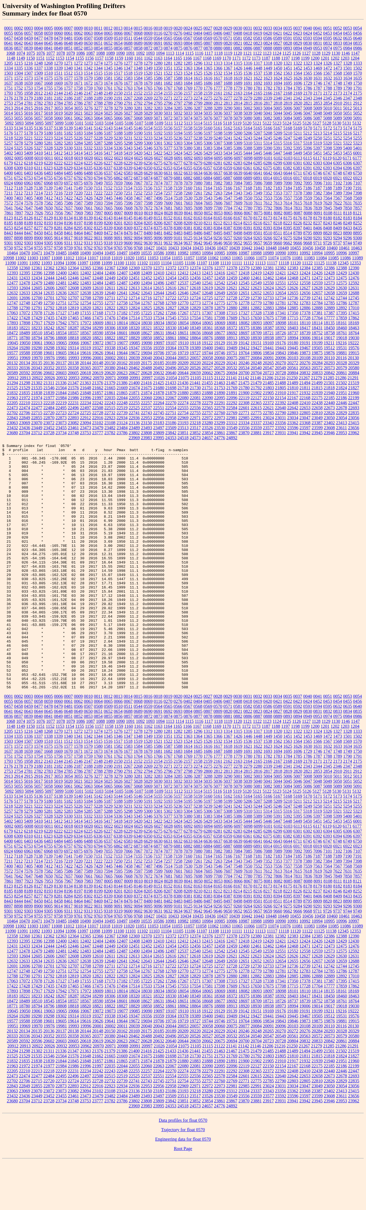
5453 (337, 153)
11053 (153, 258)
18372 (231, 327)
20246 (244, 362)
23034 (292, 417)
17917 (36, 322)
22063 (158, 397)
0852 (78, 48)
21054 (171, 377)
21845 (73, 392)
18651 (183, 332)
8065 (228, 213)
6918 (307, 178)
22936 (134, 417)
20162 (122, 362)
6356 (197, 168)
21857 (97, 392)
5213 (317, 133)
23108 (110, 422)
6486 (78, 173)
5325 (18, 148)
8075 (258, 213)
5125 (297, 123)
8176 (297, 218)
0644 (38, 43)
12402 (85, 273)
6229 (128, 163)
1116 (199, 53)
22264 (158, 402)
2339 (267, 98)
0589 (277, 38)
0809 (218, 43)
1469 (317, 68)
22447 (353, 402)
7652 (58, 208)
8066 (238, 213)
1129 (326, 53)
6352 (157, 168)
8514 (287, 233)
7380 (307, 193)
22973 (219, 417)
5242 (238, 138)
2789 (108, 103)
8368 (118, 228)
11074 (273, 258)
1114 (179, 53)
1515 (98, 73)
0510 (118, 38)
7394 (347, 193)
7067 (138, 183)
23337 (256, 422)
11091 (22, 263)
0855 (108, 48)
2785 (68, 103)
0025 (197, 28)
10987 (244, 253)
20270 (280, 362)
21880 (183, 392)
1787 (317, 88)
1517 (118, 73)
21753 (219, 387)
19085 (134, 342)
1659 (28, 83)
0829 (297, 43)
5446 (267, 153)
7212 (18, 193)
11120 (295, 263)
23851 (183, 432)
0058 (38, 33)
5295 (118, 143)
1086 (80, 53)
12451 (134, 278)
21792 (256, 387)
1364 (198, 68)
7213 (28, 193)
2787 (88, 103)
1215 (18, 63)
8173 (267, 218)
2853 (317, 103)
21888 (207, 392)
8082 (277, 213)
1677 (128, 83)
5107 (138, 123)
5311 (258, 143)
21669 (122, 387)
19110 (183, 342)
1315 (238, 63)
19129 (219, 342)
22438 (317, 402)
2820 (297, 103)
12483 (85, 283)
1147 (355, 53)
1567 (327, 73)
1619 (238, 78)
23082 (73, 422)
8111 (337, 213)
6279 (198, 163)
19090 (146, 342)
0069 (148, 33)
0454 (337, 33)
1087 (90, 53)
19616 (85, 352)
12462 (268, 278)
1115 (189, 53)
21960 (353, 392)
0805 (198, 43)
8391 (248, 228)
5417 (108, 153)
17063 (12, 312)
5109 (158, 123)
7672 (148, 208)
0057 (28, 33)
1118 (218, 53)
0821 (238, 43)
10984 (207, 253)
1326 (327, 63)
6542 (118, 173)
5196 (198, 133)
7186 (307, 188)
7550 (248, 198)
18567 (85, 332)
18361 (207, 327)
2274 (198, 98)
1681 (158, 83)
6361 (247, 168)
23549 (231, 427)
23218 (195, 422)
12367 (110, 268)
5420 (138, 153)
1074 (20, 53)
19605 (61, 352)
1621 (248, 78)
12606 (49, 288)
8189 (28, 223)
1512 (68, 73)
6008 (28, 158)
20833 (317, 372)
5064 (98, 118)
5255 (357, 138)
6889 (248, 178)
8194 (58, 223)
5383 (208, 148)
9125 (188, 238)
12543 (231, 283)
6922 (347, 178)
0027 (207, 28)
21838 (36, 392)
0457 (8, 38)
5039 (248, 113)
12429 (341, 273)
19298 (49, 347)
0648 (68, 43)
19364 (170, 347)
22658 (317, 407)
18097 (268, 322)
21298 (24, 382)
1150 (30, 58)
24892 (231, 437)
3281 (138, 108)
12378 (231, 268)
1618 (228, 78)
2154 (158, 93)
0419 (257, 33)
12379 (244, 268)
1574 (38, 78)
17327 (244, 312)
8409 (337, 228)
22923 (110, 417)
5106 (128, 123)
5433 (217, 153)
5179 (38, 133)
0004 (38, 28)
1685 (198, 83)
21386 (121, 382)
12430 (353, 273)
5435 (237, 153)
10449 (283, 248)
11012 (68, 258)
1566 (317, 73)
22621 (268, 407)
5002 (248, 108)
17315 (231, 312)
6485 (68, 173)
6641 (258, 173)
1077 (50, 53)
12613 (134, 288)
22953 (146, 417)
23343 (268, 422)
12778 (244, 302)
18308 (122, 327)
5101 (79, 123)
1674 (108, 83)
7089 (277, 183)
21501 (329, 382)
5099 (59, 123)
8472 (108, 233)
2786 (78, 103)
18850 (146, 337)
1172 (246, 58)
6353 (167, 168)
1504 (18, 73)
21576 (73, 387)
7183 (277, 188)
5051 (347, 113)
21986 (73, 397)
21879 (170, 392)
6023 (118, 158)
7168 (247, 188)
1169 (217, 58)
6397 (357, 168)
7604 (198, 203)
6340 (138, 168)
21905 (268, 392)
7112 (8, 188)
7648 (38, 208)
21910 (280, 392)
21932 (305, 392)
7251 (128, 193)
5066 (118, 118)
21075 (183, 377)
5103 (98, 123)
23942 (305, 432)
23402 (329, 422)
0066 (118, 33)
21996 (85, 397)
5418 (118, 153)
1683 (178, 83)
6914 (267, 178)
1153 (60, 58)
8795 (307, 233)
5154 (148, 128)
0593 (307, 38)
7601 (178, 203)
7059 (118, 183)
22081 (195, 397)
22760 (219, 412)
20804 (292, 372)
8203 (128, 223)
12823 (122, 307)
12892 (341, 307)
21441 (195, 382)
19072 (97, 342)
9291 (317, 238)
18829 (134, 337)
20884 (353, 372)
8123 (8, 218)
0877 (198, 48)
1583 (128, 78)
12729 (243, 297)
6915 (277, 178)
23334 (244, 422)
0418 (247, 33)
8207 (168, 223)
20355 (61, 367)
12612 (121, 288)
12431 (12, 278)
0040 (307, 28)
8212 (217, 223)
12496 (158, 283)
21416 (146, 382)
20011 (122, 357)
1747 (327, 83)
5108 (148, 123)
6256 (148, 163)
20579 (341, 367)
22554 (170, 407)
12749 (36, 302)
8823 (337, 233)
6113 (297, 158)
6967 (38, 183)
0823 (258, 43)
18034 (158, 322)
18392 (280, 327)
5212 (307, 133)
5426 (197, 153)
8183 (347, 218)
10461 (344, 248)
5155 (158, 128)
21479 (256, 382)
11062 (213, 258)
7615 (297, 203)
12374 (195, 268)
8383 (208, 228)
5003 (258, 108)
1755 (48, 88)
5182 (68, 133)
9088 (108, 238)
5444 (247, 153)
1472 (327, 68)
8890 (347, 233)
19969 (24, 357)
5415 (88, 153)
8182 (337, 218)
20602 (49, 372)
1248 (38, 63)
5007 (297, 108)
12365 (85, 268)
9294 (337, 238)
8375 (158, 228)
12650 (231, 292)
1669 (58, 83)
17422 (12, 317)
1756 (58, 88)
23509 (170, 427)
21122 (219, 377)
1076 (40, 53)
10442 (246, 248)
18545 (49, 332)
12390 (353, 268)
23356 (280, 422)
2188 (88, 98)
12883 (268, 307)
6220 (48, 163)
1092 (140, 53)
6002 (8, 158)
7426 (88, 198)
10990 (280, 253)
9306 (58, 243)
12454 (170, 278)
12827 (170, 307)
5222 (38, 138)
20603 (61, 372)
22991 (256, 417)
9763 (98, 248)
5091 (357, 118)
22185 (329, 397)
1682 (168, 83)
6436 (38, 173)
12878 (207, 307)
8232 (307, 223)
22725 (85, 412)
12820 (85, 307)
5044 (277, 113)
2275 (208, 98)
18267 (61, 327)
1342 (88, 68)
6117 (317, 158)
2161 (218, 93)
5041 (267, 113)
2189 (98, 98)
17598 (219, 317)
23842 (170, 432)
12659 (341, 292)
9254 (208, 238)
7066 (128, 183)
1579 (88, 78)
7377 (287, 193)
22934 (122, 417)
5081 (258, 118)
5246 (277, 138)
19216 (341, 342)
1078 (60, 53)
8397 (297, 228)
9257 (228, 238)
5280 (38, 143)
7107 (357, 183)
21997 (97, 397)
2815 (248, 103)
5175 (357, 128)
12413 (195, 273)
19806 (256, 352)
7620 (327, 203)
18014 (122, 322)
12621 (231, 288)
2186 (68, 98)
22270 (170, 402)
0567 (187, 38)
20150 (110, 362)
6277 (178, 163)
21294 (12, 382)
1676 (118, 83)
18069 (219, 322)
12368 (122, 268)
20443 (122, 367)
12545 (244, 283)
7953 (48, 213)
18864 (195, 337)
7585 (58, 203)
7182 (267, 188)
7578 (38, 203)
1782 (267, 88)
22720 (49, 412)
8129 (48, 218)
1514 (88, 73)
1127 (306, 53)
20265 (268, 362)
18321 (146, 327)
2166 (267, 93)
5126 (307, 123)
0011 (98, 28)
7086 (258, 183)
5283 (68, 143)
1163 (158, 58)
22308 (244, 402)
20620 (110, 372)
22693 (353, 407)
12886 (305, 307)
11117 (272, 263)
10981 (170, 253)
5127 (317, 123)
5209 (277, 133)
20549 (280, 367)
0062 (78, 33)
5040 (258, 113)
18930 (256, 337)
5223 (48, 138)
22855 (36, 417)
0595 (327, 38)
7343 (237, 193)
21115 (207, 377)
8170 (248, 218)
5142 (98, 128)
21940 (329, 392)
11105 (178, 263)
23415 (353, 422)
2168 (287, 93)
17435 (49, 317)
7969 (78, 213)
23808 (146, 432)
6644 (287, 173)
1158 (109, 58)
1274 (98, 63)
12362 (49, 268)
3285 (178, 108)
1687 (218, 83)
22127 (256, 397)
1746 (317, 83)
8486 (198, 233)
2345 (327, 98)
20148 (97, 362)
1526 (207, 73)
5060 (58, 118)
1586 (158, 78)
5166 (267, 128)
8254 (18, 228)
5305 (198, 143)
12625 (280, 288)
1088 (100, 53)
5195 (188, 133)
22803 (292, 412)
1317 (258, 63)
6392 (317, 168)
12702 (61, 297)
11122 (307, 263)
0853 (88, 48)
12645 (170, 292)
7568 (347, 198)
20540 (256, 367)
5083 (277, 118)
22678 (341, 407)
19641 (110, 352)
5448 (287, 153)
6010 (38, 158)
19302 (61, 347)
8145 (128, 218)
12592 (353, 283)
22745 (158, 412)
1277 (128, 63)
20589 (12, 372)
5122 (267, 123)
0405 (207, 33)
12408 (134, 273)
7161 (197, 188)
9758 (58, 248)
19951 (12, 357)
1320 (277, 63)
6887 (228, 178)
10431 (161, 248)
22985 (244, 417)
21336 (60, 382)
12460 (244, 278)
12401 (73, 273)
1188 (276, 58)
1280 (158, 63)
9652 (238, 243)
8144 (118, 218)
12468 (292, 278)
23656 (353, 427)
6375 (267, 168)
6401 (18, 173)
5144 (118, 128)
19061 (36, 342)
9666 (297, 243)
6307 (357, 163)
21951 (341, 392)
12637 (73, 292)
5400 (347, 148)
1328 (347, 63)
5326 (28, 148)
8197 (78, 223)
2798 (188, 103)
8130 (58, 218)
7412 (48, 198)
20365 (85, 367)
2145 (68, 93)
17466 (85, 317)
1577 (68, 78)
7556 (277, 198)
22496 (73, 407)
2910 (337, 103)
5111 (168, 123)
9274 (277, 238)
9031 (98, 238)
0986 (357, 48)
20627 (134, 372)
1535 (237, 73)
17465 (73, 317)
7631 (347, 203)
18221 (24, 327)
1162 (148, 58)
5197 (208, 133)
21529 (24, 387)
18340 (183, 327)
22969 (183, 417)
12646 (183, 292)
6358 (217, 168)
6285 (258, 163)
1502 (357, 68)
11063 (225, 258)
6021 (98, 158)
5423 (167, 153)
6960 (18, 183)
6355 (187, 168)
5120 (247, 123)
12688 (353, 292)
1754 (38, 88)
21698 (170, 387)
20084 (256, 357)
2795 (158, 103)
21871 (134, 392)
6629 (148, 173)
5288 (108, 143)
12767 (146, 302)
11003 (32, 258)
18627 (146, 332)
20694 (231, 372)
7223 (108, 193)
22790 (280, 412)
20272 (292, 362)
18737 (292, 332)
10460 (332, 248)
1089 (110, 53)
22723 (61, 412)
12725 (207, 297)
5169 (297, 128)
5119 (237, 123)
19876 (329, 352)
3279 (118, 108)
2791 (128, 103)
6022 (108, 158)
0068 (138, 33)
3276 (88, 108)
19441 (268, 347)
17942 (61, 322)
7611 (258, 203)
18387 (268, 327)
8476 (128, 233)
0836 (8, 48)
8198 (88, 223)
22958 (170, 417)
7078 (178, 183)
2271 (168, 98)
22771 (244, 412)
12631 (353, 288)
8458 (58, 233)
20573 (329, 367)
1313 (218, 63)
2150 (118, 93)
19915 (353, 352)
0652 (108, 43)
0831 (317, 43)
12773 (195, 302)
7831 (297, 208)
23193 (183, 422)
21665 (110, 387)
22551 (158, 407)
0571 (227, 38)
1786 (307, 88)
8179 (317, 218)
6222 (58, 163)
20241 (231, 362)
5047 (307, 113)
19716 (170, 352)
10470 (24, 253)
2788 (98, 103)
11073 (261, 258)
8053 (218, 213)
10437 (222, 248)
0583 (257, 38)
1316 (248, 63)
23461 (73, 427)
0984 (347, 48)
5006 (287, 108)
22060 (146, 397)
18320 (134, 327)
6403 (28, 173)
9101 (178, 238)
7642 (18, 208)
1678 (138, 83)
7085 (248, 183)
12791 (36, 307)
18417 (305, 327)
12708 (85, 297)
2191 (118, 98)
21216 (279, 377)
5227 (88, 138)
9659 (267, 243)
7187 (317, 188)
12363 (61, 268)
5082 (267, 118)
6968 (48, 183)
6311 (38, 168)
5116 (217, 123)
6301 (297, 163)
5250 (317, 138)
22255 (134, 402)
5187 (108, 133)
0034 (277, 28)
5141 (88, 128)
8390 (238, 228)
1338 (48, 68)
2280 (258, 98)
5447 (277, 153)
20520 (183, 367)
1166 (187, 58)
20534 (244, 367)
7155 (138, 188)
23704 (24, 432)
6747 (327, 173)
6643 (277, 173)
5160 (208, 128)
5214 (327, 133)
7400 (8, 198)
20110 (329, 357)
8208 (178, 223)
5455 (347, 153)
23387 (317, 422)
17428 (24, 317)
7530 (188, 198)
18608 (134, 332)
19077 (122, 342)
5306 (208, 143)
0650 (88, 43)
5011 (337, 108)
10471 (36, 253)
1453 (307, 68)
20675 (219, 372)
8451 (48, 233)
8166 (228, 218)
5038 (238, 113)
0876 (188, 48)
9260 (238, 238)
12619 (207, 288)
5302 (168, 143)
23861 (219, 432)
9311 (68, 243)
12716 (146, 297)
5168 (287, 128)
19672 (134, 352)
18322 (158, 327)
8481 (158, 233)
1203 (345, 58)
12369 (134, 268)
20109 (317, 357)
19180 (292, 342)
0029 (227, 28)
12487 (122, 283)
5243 (248, 138)
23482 (110, 427)
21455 (207, 382)
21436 (182, 382)
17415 (353, 312)
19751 (231, 352)
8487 (208, 233)
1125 (286, 53)
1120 (237, 53)
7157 (157, 188)
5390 (267, 148)
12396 (36, 273)
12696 (24, 297)
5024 (98, 113)
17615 (244, 317)
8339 (108, 228)
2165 (258, 93)
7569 (357, 198)
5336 (118, 148)
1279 (148, 63)
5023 (88, 113)
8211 (208, 223)
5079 (238, 118)
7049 (98, 183)
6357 (207, 168)
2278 (238, 98)
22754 (183, 412)
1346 (118, 68)
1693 (267, 83)
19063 (49, 342)
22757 (207, 412)
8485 (188, 233)
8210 (198, 223)
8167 (238, 218)
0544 (138, 38)
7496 (158, 198)
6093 (198, 158)
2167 (277, 93)
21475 (243, 382)
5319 (317, 143)
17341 (280, 312)
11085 (333, 258)
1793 (8, 93)
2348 (357, 98)
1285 (188, 63)
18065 (207, 322)
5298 (128, 143)
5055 (18, 118)
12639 (97, 292)
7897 (18, 213)
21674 (134, 387)
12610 (97, 288)
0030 (237, 28)
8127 (38, 218)
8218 (277, 223)
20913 (25, 377)
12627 (304, 288)
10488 (73, 253)
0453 (327, 33)
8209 (188, 223)
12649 (219, 292)
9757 (48, 248)
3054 (68, 108)
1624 (277, 78)
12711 (109, 297)
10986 (231, 253)
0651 (98, 43)
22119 (244, 397)
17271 (195, 312)
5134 (18, 128)
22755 (195, 412)
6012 (58, 158)
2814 (238, 103)
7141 (68, 188)
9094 (138, 238)
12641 (122, 292)
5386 (238, 148)
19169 (268, 342)
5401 (357, 148)
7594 (108, 203)
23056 (353, 417)
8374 (148, 228)
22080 (183, 397)
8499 (248, 233)
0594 (317, 38)
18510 (36, 332)
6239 (138, 163)
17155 (85, 312)
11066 (249, 258)
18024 (134, 322)
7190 (347, 188)
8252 (357, 223)
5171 (317, 128)
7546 (218, 198)
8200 (108, 223)
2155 (168, 93)
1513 (78, 73)
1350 (158, 68)
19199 (317, 342)
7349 (257, 193)
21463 (219, 382)
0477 (38, 38)
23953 (341, 432)
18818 (73, 337)
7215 (48, 193)
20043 (158, 357)
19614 (73, 352)
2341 (287, 98)
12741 (317, 297)
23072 (49, 422)
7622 (337, 203)
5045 (287, 113)
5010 (327, 108)
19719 (183, 352)
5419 (128, 153)
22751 (170, 412)
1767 (168, 88)
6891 (258, 178)
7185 (297, 188)
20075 (231, 357)
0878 (208, 48)
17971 (73, 322)
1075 (30, 53)
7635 (357, 203)
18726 (280, 332)
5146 (138, 128)
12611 (109, 288)
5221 (28, 138)
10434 (185, 248)
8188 (18, 223)
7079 (188, 183)
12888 (317, 307)
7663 (98, 208)
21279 (316, 377)
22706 (24, 412)
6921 (337, 178)
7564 (327, 198)
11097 (82, 263)
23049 (317, 417)
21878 (158, 392)
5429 (207, 153)
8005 (108, 213)
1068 (10, 53)
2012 (38, 93)
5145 (128, 128)
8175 (287, 218)
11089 (357, 258)
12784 (317, 302)
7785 (258, 208)
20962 (86, 377)
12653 (268, 292)
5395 (297, 148)
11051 (140, 258)
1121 (247, 53)
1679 (148, 83)
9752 (18, 248)
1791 (357, 88)
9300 (357, 238)
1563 (287, 73)
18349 (195, 327)
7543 (208, 198)
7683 (178, 208)
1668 (48, 83)
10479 (49, 253)
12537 (183, 283)
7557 (287, 198)
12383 (292, 268)
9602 (138, 243)
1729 (307, 83)
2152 (138, 93)
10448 (271, 248)
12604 (24, 288)
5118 (227, 123)
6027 (158, 158)
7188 (327, 188)
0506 (78, 38)
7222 (98, 193)
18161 (341, 322)
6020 (88, 158)
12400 (61, 273)
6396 (347, 168)
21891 (231, 392)
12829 (195, 307)
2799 (198, 103)
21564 (61, 387)
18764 (353, 332)
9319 (118, 243)
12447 (85, 278)
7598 (148, 203)
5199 (228, 133)
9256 (218, 238)
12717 (158, 297)
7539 (198, 198)
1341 (78, 68)
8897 (8, 238)
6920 (327, 178)
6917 (297, 178)
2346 (337, 98)
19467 (305, 347)
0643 (28, 43)
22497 (85, 407)
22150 (268, 397)
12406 (110, 273)
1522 (167, 73)
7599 (158, 203)
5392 (287, 148)
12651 (244, 292)
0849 (58, 48)
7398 (357, 193)
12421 (280, 273)
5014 (8, 113)
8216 (257, 223)
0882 (238, 48)
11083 (309, 258)
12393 (12, 273)
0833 (337, 43)
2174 (347, 93)
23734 (61, 432)
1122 (257, 53)
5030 (158, 113)
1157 (99, 58)
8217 (267, 223)
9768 (138, 248)
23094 (85, 422)
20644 (183, 372)
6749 (347, 173)
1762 (118, 88)
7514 (168, 198)
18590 (97, 332)
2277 (228, 98)
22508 (97, 407)
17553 (183, 317)
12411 (170, 273)
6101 (267, 158)
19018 (341, 337)
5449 (297, 153)
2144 (58, 93)
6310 (28, 168)
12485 (110, 283)
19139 (231, 342)
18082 (244, 322)
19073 (110, 342)
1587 (168, 78)
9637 (188, 243)
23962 (353, 432)
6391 (307, 168)
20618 (85, 372)
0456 (357, 33)
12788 (12, 307)
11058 (201, 258)
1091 (130, 53)
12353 (355, 263)
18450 (329, 327)
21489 (292, 382)
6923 (357, 178)
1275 (108, 63)
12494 (146, 283)
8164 (208, 218)
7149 (78, 188)
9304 (38, 243)
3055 (78, 108)
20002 (110, 357)
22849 (24, 417)
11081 (297, 258)
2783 (48, 103)
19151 (256, 342)
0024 (187, 28)
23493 (146, 427)
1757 (68, 88)
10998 (8, 258)
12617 (182, 288)
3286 (188, 108)
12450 (122, 278)
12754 (85, 302)
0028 (217, 28)
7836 (307, 208)
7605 (208, 203)
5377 (168, 148)
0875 (178, 48)
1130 (335, 53)
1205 (8, 63)
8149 (148, 218)
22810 (317, 412)
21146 (255, 377)
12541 (207, 283)
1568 (337, 73)
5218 (8, 138)
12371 (158, 268)
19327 (97, 347)
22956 (158, 417)
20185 (158, 362)
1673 (98, 83)
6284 (248, 163)
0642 (18, 43)
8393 (267, 228)
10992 (305, 253)
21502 (341, 382)
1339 (58, 68)
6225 (88, 163)
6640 (248, 173)
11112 (248, 263)
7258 (177, 193)
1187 (266, 58)
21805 (280, 387)
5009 (317, 108)
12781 (280, 302)
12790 (24, 307)
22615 (256, 407)
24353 (170, 437)
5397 (317, 148)
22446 (341, 402)
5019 (58, 113)
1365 (208, 68)
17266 (170, 312)
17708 (280, 317)
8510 (267, 233)
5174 (347, 128)
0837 (18, 48)
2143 (48, 93)
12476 (353, 278)
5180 (48, 133)
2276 (218, 98)
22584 (231, 407)
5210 (287, 133)
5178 (28, 133)
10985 (219, 253)
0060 (58, 33)
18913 (231, 337)
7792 (267, 208)
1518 (128, 73)
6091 (178, 158)
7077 (168, 183)
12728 (231, 297)
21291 (353, 377)
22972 (207, 417)
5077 (218, 118)
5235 (168, 138)
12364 (73, 268)
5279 (28, 143)
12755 (97, 302)
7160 (187, 188)
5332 (88, 148)
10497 (122, 253)
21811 (305, 387)
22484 (49, 407)
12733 (268, 297)
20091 (268, 357)
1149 (20, 58)
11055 (177, 258)
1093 (150, 53)
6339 (128, 168)
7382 (317, 193)
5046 (297, 113)
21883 (195, 392)
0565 (167, 38)
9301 (8, 243)
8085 (287, 213)
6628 (138, 173)
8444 (18, 233)
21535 (36, 387)
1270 (58, 63)
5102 (89, 123)
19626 (97, 352)
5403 (18, 153)
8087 (297, 213)
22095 (219, 397)
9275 (287, 238)
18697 (244, 332)
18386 (256, 327)
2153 (148, 93)
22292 (231, 402)
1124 (277, 53)
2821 (307, 103)
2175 (357, 93)
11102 (142, 263)
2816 (258, 103)
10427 (149, 248)
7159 (177, 188)
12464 (280, 278)
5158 (188, 128)
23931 (280, 432)
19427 (256, 347)
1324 (317, 63)
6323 (48, 168)
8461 (68, 233)
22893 (73, 417)
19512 (329, 347)
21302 (36, 382)
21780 (244, 387)
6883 (198, 178)
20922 (37, 377)
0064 (98, 33)
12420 (268, 273)
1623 (267, 78)
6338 (118, 168)
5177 (18, 133)
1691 (248, 83)
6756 (58, 178)
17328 (256, 312)
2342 (297, 98)
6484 (58, 173)
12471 (305, 278)
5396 (307, 148)
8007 (118, 213)
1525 (197, 73)
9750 (8, 248)
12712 (121, 297)
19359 (158, 347)
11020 (129, 258)
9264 (248, 238)
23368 (305, 422)
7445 (108, 198)
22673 (329, 407)
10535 (146, 253)
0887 (258, 48)
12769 (170, 302)
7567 (337, 198)
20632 (158, 372)
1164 (167, 58)
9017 (68, 238)
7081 (208, 183)
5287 (98, 143)
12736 (292, 297)
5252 (337, 138)
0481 (68, 38)
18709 (256, 332)
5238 (198, 138)
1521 (157, 73)
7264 (227, 193)
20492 (158, 367)
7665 (108, 208)
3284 (168, 108)
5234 (158, 138)
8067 (248, 213)
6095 (218, 158)
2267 (128, 98)
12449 (110, 278)
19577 (12, 352)
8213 (227, 223)
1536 (247, 73)
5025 (108, 113)
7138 (38, 188)
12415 (207, 273)
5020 (68, 113)
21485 (268, 382)
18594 (110, 332)
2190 (108, 98)
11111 (237, 263)
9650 (228, 243)
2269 (148, 98)
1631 (317, 78)
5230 (118, 138)
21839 (49, 392)
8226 (297, 223)
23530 (219, 427)
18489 (24, 332)
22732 (110, 412)
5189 (128, 133)
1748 (337, 83)
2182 (58, 98)
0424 (307, 33)
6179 (8, 163)
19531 (341, 347)
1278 (138, 63)
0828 (287, 43)
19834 (268, 352)
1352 (178, 68)
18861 (170, 337)
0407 (227, 33)
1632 (327, 78)
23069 (24, 422)
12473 (329, 278)
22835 (353, 412)
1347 (128, 68)
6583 (128, 173)
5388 (248, 148)
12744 (341, 297)
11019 (116, 258)
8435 (357, 228)
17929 (49, 322)
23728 (49, 432)
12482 (73, 283)
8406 (317, 228)
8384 (218, 228)
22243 (110, 402)
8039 (178, 213)
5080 (248, 118)
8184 (357, 218)
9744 (347, 243)
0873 (158, 48)
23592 (280, 427)
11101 (130, 263)
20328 (341, 362)
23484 (122, 427)
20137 (61, 362)
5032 (178, 113)
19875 (317, 352)
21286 (340, 377)
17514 (134, 317)
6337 (108, 168)
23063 (12, 422)
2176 (8, 98)
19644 (122, 352)
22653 (305, 407)
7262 (207, 193)
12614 (146, 288)
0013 (118, 28)
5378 (178, 148)
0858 (138, 48)
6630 (158, 173)
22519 (122, 407)
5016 (28, 113)
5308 (228, 143)
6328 (58, 168)
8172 (258, 218)
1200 (315, 58)
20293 (329, 362)
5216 (347, 133)
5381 (198, 148)
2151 (128, 93)
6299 (277, 163)
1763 (128, 88)
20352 (49, 367)
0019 (167, 28)
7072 (148, 183)
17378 (305, 312)
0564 (157, 38)
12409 (146, 273)
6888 (238, 178)
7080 (198, 183)
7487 (148, 198)
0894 (297, 48)
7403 (18, 198)
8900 (38, 238)
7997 (98, 213)
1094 (160, 53)
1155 (79, 58)
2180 (38, 98)
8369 (128, 228)
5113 (188, 123)
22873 (61, 417)
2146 (78, 93)
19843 (280, 352)
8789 (297, 233)
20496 (170, 367)
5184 (88, 133)
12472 (317, 278)
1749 (347, 83)
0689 (138, 43)
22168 (304, 397)
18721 (268, 332)
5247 (287, 138)
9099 (168, 238)
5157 (178, 128)
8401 (307, 228)
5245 (267, 138)
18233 (36, 327)
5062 (78, 118)
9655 (248, 243)
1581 (108, 78)
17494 (122, 317)
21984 (61, 397)
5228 (98, 138)
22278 (195, 402)
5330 (68, 148)
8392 (258, 228)
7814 (287, 208)
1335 (18, 68)
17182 (122, 312)
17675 (268, 317)
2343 (307, 98)
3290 (228, 108)
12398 (49, 273)
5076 (208, 118)
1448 (258, 68)
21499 (317, 382)
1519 (138, 73)
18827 (122, 337)
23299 (219, 422)
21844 (61, 392)
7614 (287, 203)
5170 (307, 128)
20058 (207, 357)
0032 (257, 28)
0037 (297, 28)
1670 (68, 83)
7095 (307, 183)
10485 (61, 253)
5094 (29, 123)
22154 (280, 397)
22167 (292, 397)
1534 (227, 73)
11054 (165, 258)
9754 (28, 248)
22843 (12, 417)
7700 (218, 208)
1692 (258, 83)
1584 (138, 78)
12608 (73, 288)
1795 (18, 93)
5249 (307, 138)
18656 (195, 332)
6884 (208, 178)
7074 (158, 183)
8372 (138, 228)
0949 (307, 48)
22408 (292, 402)
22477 (36, 407)
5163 (238, 128)
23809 (158, 432)
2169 (297, 93)
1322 (297, 63)
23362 (292, 422)
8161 (178, 218)
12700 (36, 297)
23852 (195, 432)
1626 (297, 78)
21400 (134, 382)
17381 (317, 312)
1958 (28, 93)
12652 (256, 292)
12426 (317, 273)
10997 (353, 253)
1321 (287, 63)
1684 (188, 83)
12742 (329, 297)
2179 (28, 98)
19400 (207, 347)
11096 (70, 263)
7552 (258, 198)
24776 (219, 437)
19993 (73, 357)
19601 (49, 352)
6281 (218, 163)
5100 (69, 123)
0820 (228, 43)
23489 (134, 427)
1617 (218, 78)
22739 (122, 412)
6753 (28, 178)
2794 (148, 103)
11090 (10, 263)
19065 (61, 342)
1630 (307, 78)
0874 (168, 48)
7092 (297, 183)
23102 (97, 422)
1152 (50, 58)
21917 (292, 392)
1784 (287, 88)
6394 (337, 168)
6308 (8, 168)
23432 (12, 427)
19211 (329, 342)
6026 (148, 158)
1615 (198, 78)
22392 (280, 402)
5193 (168, 133)
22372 (268, 402)
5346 (148, 148)
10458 (320, 248)
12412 (182, 273)
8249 (347, 223)
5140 (78, 128)
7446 (118, 198)
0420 (267, 33)
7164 (207, 188)
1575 (48, 78)
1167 (197, 58)
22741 (134, 412)
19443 (280, 347)
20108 (305, 357)
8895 (357, 233)
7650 (48, 208)
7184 (287, 188)
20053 (183, 357)
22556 (195, 407)
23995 (158, 437)
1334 (8, 68)
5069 (148, 118)
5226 (78, 138)
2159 (208, 93)
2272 (178, 98)
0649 (78, 43)
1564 (297, 73)
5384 (218, 148)
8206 (158, 223)
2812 (218, 103)
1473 (337, 68)
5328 (48, 148)
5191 (148, 133)
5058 (48, 118)
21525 (12, 387)
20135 (36, 362)
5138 (58, 128)
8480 (148, 233)
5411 (48, 153)
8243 (327, 223)
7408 (38, 198)
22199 (353, 397)
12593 (12, 288)
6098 (248, 158)
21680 (158, 387)
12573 (329, 283)
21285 (328, 377)
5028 (138, 113)
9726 (327, 243)
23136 (134, 422)
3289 (218, 108)
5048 (317, 113)
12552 (292, 283)
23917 (268, 432)
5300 (148, 143)
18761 (341, 332)
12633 (24, 292)
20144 (85, 362)
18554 (61, 332)
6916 (287, 178)
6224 (78, 163)
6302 (307, 163)
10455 (295, 248)
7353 (277, 193)
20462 (134, 367)
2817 (267, 103)
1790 (347, 88)
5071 (158, 118)
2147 (88, 93)
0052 (337, 28)
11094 (58, 263)
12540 (195, 283)
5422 (157, 153)
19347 (134, 347)
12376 (207, 268)
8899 (28, 238)
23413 (341, 422)
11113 (260, 263)
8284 (68, 228)
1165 (177, 58)
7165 (217, 188)
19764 (244, 352)
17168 (97, 312)
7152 (108, 188)
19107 (170, 342)
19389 (195, 347)
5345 (138, 148)
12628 (317, 288)
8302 (88, 228)
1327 (337, 63)
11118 (283, 263)
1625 (287, 78)
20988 (122, 377)
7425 (78, 198)
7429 (98, 198)
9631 (158, 243)
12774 (207, 302)
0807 (208, 43)
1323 (307, 63)
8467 (88, 233)
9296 (347, 238)
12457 (207, 278)
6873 (138, 178)
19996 (85, 357)
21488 (280, 382)
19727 (195, 352)
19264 (12, 347)
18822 (110, 337)
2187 (78, 98)
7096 (317, 183)
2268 (138, 98)
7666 (118, 208)
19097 (158, 342)
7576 (28, 203)
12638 (85, 292)
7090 (287, 183)
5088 (327, 118)
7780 (248, 208)
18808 (61, 337)
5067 (128, 118)
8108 (327, 213)
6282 (228, 163)
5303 (178, 143)
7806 (277, 208)
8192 (38, 223)
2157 (188, 93)
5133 (8, 128)
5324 (8, 148)
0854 (98, 48)
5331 (78, 148)
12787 (353, 302)
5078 (228, 118)
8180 (327, 218)
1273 (88, 63)
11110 (225, 263)
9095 (148, 238)
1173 (256, 58)
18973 (280, 337)
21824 (341, 387)
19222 (353, 342)
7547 (228, 198)
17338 (268, 312)
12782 (292, 302)
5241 (228, 138)
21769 (231, 387)
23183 (158, 422)
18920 (244, 337)
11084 (321, 258)
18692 (231, 332)
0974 (327, 48)
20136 (49, 362)
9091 (118, 238)
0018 (157, 28)
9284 (297, 238)
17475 (97, 317)
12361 (36, 268)
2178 (18, 98)
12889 (329, 307)
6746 (317, 173)
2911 (347, 103)
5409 (28, 153)
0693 (178, 43)
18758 (329, 332)
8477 (138, 233)
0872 (148, 48)
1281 (168, 63)
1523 (177, 73)
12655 (292, 292)
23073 (61, 422)
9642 (198, 243)
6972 (68, 183)
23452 (49, 427)
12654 (280, 292)
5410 (38, 153)
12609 (85, 288)
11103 (154, 263)
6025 (138, 158)
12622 (243, 288)
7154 (128, 188)
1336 (28, 68)
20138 (73, 362)
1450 (277, 68)
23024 (268, 417)
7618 (307, 203)
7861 (8, 213)
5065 (108, 118)
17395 (341, 312)
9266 (267, 238)
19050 (24, 342)
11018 (104, 258)
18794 (36, 337)
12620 (219, 288)
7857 (357, 208)
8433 (347, 228)
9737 (337, 243)
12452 (146, 278)
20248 (256, 362)
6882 (188, 178)
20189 (170, 362)
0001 (8, 28)
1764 (138, 88)
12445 (61, 278)
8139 (88, 218)
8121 (357, 213)
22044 (122, 397)
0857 (128, 48)
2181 (48, 98)
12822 (110, 307)
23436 (24, 427)
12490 (134, 283)
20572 (317, 367)
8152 (168, 218)
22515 (110, 407)
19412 (244, 347)
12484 (97, 283)
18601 (122, 332)
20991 (134, 377)
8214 (237, 223)
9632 (168, 243)
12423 (292, 273)
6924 (8, 183)
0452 (317, 33)
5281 (48, 143)
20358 (73, 367)
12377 (219, 268)
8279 (48, 228)
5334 (108, 148)
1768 (178, 88)
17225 (146, 312)
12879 (219, 307)
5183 (78, 133)
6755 (48, 178)
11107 (201, 263)
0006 (58, 28)
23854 (207, 432)
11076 (285, 258)
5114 (198, 123)
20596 (36, 372)
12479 (36, 283)
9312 (78, 243)
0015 (138, 28)
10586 (158, 253)
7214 (38, 193)
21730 (195, 387)
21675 (146, 387)
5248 (297, 138)
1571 (8, 78)
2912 (357, 103)
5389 (258, 148)
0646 (58, 43)
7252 (138, 193)
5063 (88, 118)
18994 (292, 337)
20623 (122, 372)
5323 (357, 143)
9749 (357, 243)
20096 (280, 357)
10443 (259, 248)
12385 (317, 268)
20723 (268, 372)
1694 (277, 83)
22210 (24, 402)
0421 (277, 33)
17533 (146, 317)
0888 (267, 48)
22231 (73, 402)
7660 (78, 208)
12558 (305, 283)
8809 (317, 233)
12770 (183, 302)
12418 (243, 273)
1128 (316, 53)
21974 (36, 397)
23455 (61, 427)
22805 (305, 412)
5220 (18, 138)
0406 (217, 33)
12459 (231, 278)
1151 (40, 58)
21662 (97, 387)
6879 (168, 178)
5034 (198, 113)
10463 (356, 248)
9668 (307, 243)
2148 (98, 93)
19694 (146, 352)
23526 (207, 427)
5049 (327, 113)
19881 (341, 352)
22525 (134, 407)
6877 (158, 178)
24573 (195, 437)
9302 (18, 243)
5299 (138, 143)
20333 (12, 367)
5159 (198, 128)
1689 (238, 83)
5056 (28, 118)
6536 (98, 173)
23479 (97, 427)
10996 (341, 253)
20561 (292, 367)
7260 (187, 193)
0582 (247, 38)
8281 (58, 228)
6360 (237, 168)
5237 (188, 138)
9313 (88, 243)
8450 (38, 233)
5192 (158, 133)
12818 (61, 307)
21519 (353, 382)
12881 (244, 307)
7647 (28, 208)
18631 (158, 332)
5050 (337, 113)
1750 (357, 83)
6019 (78, 158)
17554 (195, 317)
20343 (36, 367)
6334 (78, 168)
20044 (170, 357)
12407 (122, 273)
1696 (297, 83)
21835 (24, 392)
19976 (49, 357)
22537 (146, 407)
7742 (238, 208)
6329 (68, 168)
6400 (8, 173)
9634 (178, 243)
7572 (8, 203)
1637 (8, 83)
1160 (128, 58)
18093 (256, 322)
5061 (68, 118)
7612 (267, 203)
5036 (218, 113)
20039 (134, 357)
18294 (85, 327)
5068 (138, 118)
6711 (297, 173)
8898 (18, 238)
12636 (61, 292)
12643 (146, 292)
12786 (341, 302)
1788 (327, 88)
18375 (244, 327)
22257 (146, 402)
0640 (357, 38)
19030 (353, 337)
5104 (108, 123)
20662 (207, 372)
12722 (170, 297)
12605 (36, 288)
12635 (49, 292)
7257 (167, 193)
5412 (58, 153)
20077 (244, 357)
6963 (28, 183)
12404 (97, 273)
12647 (195, 292)
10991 (292, 253)
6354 (177, 168)
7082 (218, 183)
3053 (58, 108)
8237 (317, 223)
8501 (258, 233)
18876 (207, 337)
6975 (78, 183)
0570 (217, 38)
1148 (11, 58)
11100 (118, 263)
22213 (36, 402)
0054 (357, 28)
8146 (138, 218)
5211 (297, 133)
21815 (317, 387)
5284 (78, 143)
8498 (238, 233)
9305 (48, 243)
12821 (97, 307)
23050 (329, 417)
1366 (218, 68)
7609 (238, 203)
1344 (98, 68)
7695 (188, 208)
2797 (178, 103)
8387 (228, 228)
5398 (327, 148)
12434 (36, 278)
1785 (297, 88)
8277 (38, 228)
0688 (128, 43)
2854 (327, 103)
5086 (307, 118)
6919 (317, 178)
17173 (110, 312)
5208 (267, 133)
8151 (158, 218)
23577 (268, 427)
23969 (134, 437)
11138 (331, 263)
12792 (49, 307)
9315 (98, 243)
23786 (122, 432)
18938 (268, 337)
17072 (24, 312)
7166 (227, 188)
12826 (158, 307)
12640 (110, 292)
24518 (183, 437)
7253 (148, 193)
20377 (97, 367)
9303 (28, 243)
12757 (110, 302)
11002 (20, 258)
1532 (217, 73)
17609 (231, 317)
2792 (138, 103)
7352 (267, 193)
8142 (98, 218)
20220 (195, 362)
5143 (108, 128)
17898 (24, 322)
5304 (188, 143)
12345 (343, 263)
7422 (68, 198)
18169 (353, 322)
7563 (317, 198)
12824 (134, 307)
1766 (158, 88)
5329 (58, 148)
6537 (108, 173)
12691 (12, 297)
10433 (173, 248)
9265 (258, 238)
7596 (128, 203)
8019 (148, 213)
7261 (197, 193)
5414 (78, 153)
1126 (296, 53)
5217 (357, 133)
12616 (170, 288)
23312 (231, 422)
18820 (85, 337)
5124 (287, 123)
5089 (337, 118)
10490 (85, 253)
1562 (277, 73)
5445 (257, 153)
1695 (287, 83)
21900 (244, 392)
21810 (292, 387)
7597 (138, 203)
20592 (24, 372)
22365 (256, 402)
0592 (297, 38)
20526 (195, 367)
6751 (8, 178)
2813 (228, 103)
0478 (48, 38)
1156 (89, 58)
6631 (168, 173)
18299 (97, 327)
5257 (8, 143)
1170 (226, 58)
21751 (207, 387)
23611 (341, 427)
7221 (88, 193)
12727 (219, 297)
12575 (341, 283)
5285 (88, 143)
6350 (148, 168)
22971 (195, 417)
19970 (36, 357)
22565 (207, 407)
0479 (58, 38)
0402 (187, 33)
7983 (88, 213)
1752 (18, 88)
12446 (73, 278)
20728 (280, 372)
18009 (97, 322)
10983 (195, 253)
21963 (12, 397)
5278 (18, 143)
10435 (198, 248)
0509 (108, 38)
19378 (183, 347)
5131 (346, 123)
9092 (128, 238)
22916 (97, 417)
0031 (247, 28)
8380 (178, 228)
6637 (218, 173)
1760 (98, 88)
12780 (268, 302)
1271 (68, 63)
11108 (213, 263)
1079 (70, 53)
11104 (166, 263)
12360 (24, 268)
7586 (68, 203)
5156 (168, 128)
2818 (277, 103)
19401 (219, 347)
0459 (28, 38)
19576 (353, 347)
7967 (68, 213)
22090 (207, 397)
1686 (208, 83)
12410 (158, 273)
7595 (118, 203)
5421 (148, 153)
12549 (256, 283)
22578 (219, 407)
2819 (287, 103)
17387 (329, 312)
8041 (188, 213)
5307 (218, 143)
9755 (38, 248)
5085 (297, 118)
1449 (267, 68)
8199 (98, 223)
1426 (238, 68)
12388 (341, 268)
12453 (158, 278)
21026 (159, 377)
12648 (207, 292)
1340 (68, 68)
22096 (231, 397)
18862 (183, 337)
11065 (237, 258)
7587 (78, 203)
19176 (280, 342)
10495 (110, 253)
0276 (177, 33)
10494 (97, 253)
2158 (198, 93)
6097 (238, 158)
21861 (110, 392)
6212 (18, 163)
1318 (267, 63)
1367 (228, 68)
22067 (170, 397)
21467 (231, 382)
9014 (58, 238)
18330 (170, 327)
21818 (329, 387)
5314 (267, 143)
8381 (188, 228)
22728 (97, 412)
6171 (347, 158)
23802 (134, 432)
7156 (148, 188)
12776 (231, 302)
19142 (243, 342)
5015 (18, 113)
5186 (98, 133)
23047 (305, 417)
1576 (58, 78)
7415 (58, 198)
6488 (88, 173)
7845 (327, 208)
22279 (207, 402)
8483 (178, 233)
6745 (307, 173)
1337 (38, 68)
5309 (238, 143)
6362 (257, 168)
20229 (219, 362)
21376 (97, 382)
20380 (110, 367)
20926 (49, 377)
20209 (183, 362)
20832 (305, 372)
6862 (118, 178)
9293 (327, 238)
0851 (68, 48)
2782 (38, 103)
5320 (327, 143)
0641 (8, 43)
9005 (48, 238)
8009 (128, 213)
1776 (208, 88)
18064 (195, 322)
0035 (287, 28)
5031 (168, 113)
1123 (267, 53)
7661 (88, 208)
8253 (8, 228)
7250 (118, 193)
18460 (341, 327)
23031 (280, 417)
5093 (19, 123)
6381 (277, 168)
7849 (337, 208)
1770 (198, 88)
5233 (148, 138)
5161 (218, 128)
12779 (256, 302)
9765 (118, 248)
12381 (268, 268)
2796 (168, 103)
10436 (210, 248)
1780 (248, 88)
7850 (347, 208)
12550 (268, 283)
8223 (287, 223)
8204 (138, 223)
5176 (8, 133)
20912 (13, 377)
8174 (277, 218)
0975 (337, 48)
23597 (305, 427)
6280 (208, 163)
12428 (329, 273)
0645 (48, 43)
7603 (188, 203)
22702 (12, 412)
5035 (208, 113)
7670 (138, 208)
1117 (208, 53)
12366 (97, 268)
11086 (345, 258)
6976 (88, 183)
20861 (341, 372)
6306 (347, 163)
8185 (8, 223)
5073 (178, 118)
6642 (267, 173)
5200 (238, 133)
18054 (183, 322)
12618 (195, 288)
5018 (48, 113)
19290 (36, 347)
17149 (73, 312)
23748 (73, 432)
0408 (237, 33)
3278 (108, 108)
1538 (267, 73)
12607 (61, 288)
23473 (85, 427)
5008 (307, 108)
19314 (73, 347)
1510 (48, 73)
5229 (108, 138)
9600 (128, 243)
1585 (148, 78)
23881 (256, 432)
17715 (292, 317)
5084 (287, 118)
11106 (190, 263)
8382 (198, 228)
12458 (219, 278)
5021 (78, 113)
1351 (168, 68)
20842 (329, 372)
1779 (238, 88)
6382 (287, 168)
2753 (8, 103)
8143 (108, 218)
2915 (28, 108)
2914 (18, 108)
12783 (305, 302)
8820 (327, 233)
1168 (207, 58)
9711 (317, 243)
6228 (118, 163)
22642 (292, 407)
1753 (28, 88)
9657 (258, 243)
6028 (168, 158)
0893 (287, 48)
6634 (198, 173)
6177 (357, 158)
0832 (327, 43)
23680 (12, 432)
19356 (146, 347)
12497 (170, 283)
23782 (110, 432)
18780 (24, 337)
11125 (319, 263)
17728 (305, 317)
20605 (73, 372)
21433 (170, 382)
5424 (177, 153)
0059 (48, 33)
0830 (307, 43)
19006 (305, 337)
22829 (341, 412)
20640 (170, 372)
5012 (347, 108)
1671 (78, 83)
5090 (347, 118)
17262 (158, 312)
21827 (353, 387)
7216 (58, 193)
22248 (122, 402)
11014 (80, 258)
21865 (122, 392)
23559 (256, 427)
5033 (188, 113)
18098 (280, 322)
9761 (78, 248)
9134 (198, 238)
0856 (118, 48)
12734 (280, 297)
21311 (48, 382)
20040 (146, 357)
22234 (85, 402)
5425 (187, 153)
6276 (168, 163)
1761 (108, 88)
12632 (12, 292)
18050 (170, 322)
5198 (218, 133)
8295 (78, 228)
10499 (134, 253)
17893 (12, 322)
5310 (248, 143)
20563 (305, 367)
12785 (329, 302)
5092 (9, 123)
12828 (183, 307)
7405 (28, 198)
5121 (257, 123)
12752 (73, 302)
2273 (188, 98)
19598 (36, 352)
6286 (267, 163)
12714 (134, 297)
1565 (307, 73)
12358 (12, 268)
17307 (207, 312)
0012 (108, 28)
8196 (68, 223)
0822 (248, 43)
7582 (48, 203)
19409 (231, 347)
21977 (49, 397)
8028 (168, 213)
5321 (337, 143)
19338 (110, 347)
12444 (49, 278)
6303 (317, 163)
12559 (317, 283)
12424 (304, 273)
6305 (337, 163)
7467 (138, 198)
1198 (295, 58)
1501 (347, 68)
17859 (341, 317)
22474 (24, 407)
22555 (183, 407)
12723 (182, 297)
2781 (28, 103)
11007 (44, 258)
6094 (208, 158)
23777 (97, 432)
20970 (98, 377)
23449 (36, 427)
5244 (258, 138)
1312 (208, 63)
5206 (248, 133)
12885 (292, 307)
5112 (178, 123)
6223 (68, 163)
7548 (238, 198)
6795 (108, 178)
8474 (118, 233)
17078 (36, 312)
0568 (197, 38)
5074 (188, 118)
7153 (118, 188)
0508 (98, 38)
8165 (218, 218)
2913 (8, 108)
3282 (148, 108)
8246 (337, 223)
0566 (177, 38)
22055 (134, 397)
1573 (28, 78)
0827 (277, 43)
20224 (207, 362)
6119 (327, 158)
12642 (134, 292)
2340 (277, 98)
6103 (287, 158)
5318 (307, 143)
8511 (277, 233)
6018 (68, 158)
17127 (61, 312)
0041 (317, 28)
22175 (317, 397)
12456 (195, 278)
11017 (93, 258)
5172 (327, 128)
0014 (128, 28)
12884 (280, 307)
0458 (18, 38)
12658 (329, 292)
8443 (8, 233)
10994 (317, 253)
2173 (337, 93)
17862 (353, 317)
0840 (38, 48)
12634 (36, 292)
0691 (158, 43)
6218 (28, 163)
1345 (108, 68)
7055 (108, 183)
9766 (128, 248)
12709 (97, 297)
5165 (258, 128)
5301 (158, 143)
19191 (304, 342)
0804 (188, 43)
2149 (108, 93)
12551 (280, 283)
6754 (38, 178)
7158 (167, 188)
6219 (38, 163)
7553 (267, 198)
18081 (231, 322)
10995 (329, 253)
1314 (228, 63)
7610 (248, 203)
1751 (8, 88)
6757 (68, 178)
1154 (69, 58)
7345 (247, 193)
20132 (12, 362)
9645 (208, 243)
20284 (317, 362)
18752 (317, 332)
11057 (189, 258)
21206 (267, 377)
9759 (68, 248)
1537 (257, 73)
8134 (68, 218)
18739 (305, 332)
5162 (228, 128)
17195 (134, 312)
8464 (78, 233)
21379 (109, 382)
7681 (168, 208)
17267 (183, 312)
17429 (36, 317)
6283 (238, 163)
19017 (329, 337)
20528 (219, 367)
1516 (108, 73)
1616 (208, 78)
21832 (12, 392)
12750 (49, 302)
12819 (73, 307)
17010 (353, 307)
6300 (287, 163)
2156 (178, 93)
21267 (304, 377)
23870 (244, 432)
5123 (277, 123)
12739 (304, 297)
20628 (146, 372)
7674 (158, 208)
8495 (218, 233)
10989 (268, 253)
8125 (18, 218)
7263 (217, 193)
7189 (337, 188)
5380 (188, 148)
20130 (353, 357)
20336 (24, 367)
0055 (8, 33)
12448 (97, 278)
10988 (256, 253)
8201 (118, 223)
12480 (49, 283)
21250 (292, 377)
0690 (148, 43)
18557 (73, 332)
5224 (58, 138)
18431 (317, 327)
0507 (88, 38)
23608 (329, 427)
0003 (28, 28)
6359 (227, 168)
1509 (38, 73)
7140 (58, 188)
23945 (317, 432)
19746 (219, 352)
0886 (248, 48)
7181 (257, 188)
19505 (317, 347)
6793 (88, 178)
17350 (292, 312)
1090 (120, 53)
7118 (18, 188)
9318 (108, 243)
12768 (158, 302)
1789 (337, 88)
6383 (297, 168)
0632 (337, 38)
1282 (178, 63)
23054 (341, 417)
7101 (327, 183)
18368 (219, 327)
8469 (98, 233)
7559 (307, 198)
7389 (337, 193)
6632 (178, 173)
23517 (195, 427)
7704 (228, 208)
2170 (307, 93)
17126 (49, 312)
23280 (207, 422)
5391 (277, 148)
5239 (208, 138)
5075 (198, 118)
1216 (28, 63)
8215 (247, 223)
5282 (58, 143)
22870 (49, 417)
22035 (110, 397)
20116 (341, 357)
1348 (138, 68)
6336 (98, 168)
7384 (327, 193)
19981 (61, 357)
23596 (292, 427)
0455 (347, 33)
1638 (18, 83)
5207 (258, 133)
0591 (287, 38)
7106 (347, 183)
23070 (36, 422)
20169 (134, 362)
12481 (61, 283)
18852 (158, 337)
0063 (88, 33)
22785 (268, 412)
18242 (49, 327)
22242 (97, 402)
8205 (148, 223)
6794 (98, 178)
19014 (317, 337)
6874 (148, 178)
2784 (58, 103)
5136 (38, 128)
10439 (234, 248)
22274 (183, 402)
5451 (317, 153)
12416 (219, 273)
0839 (28, 48)
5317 (297, 143)
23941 (292, 432)
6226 (98, 163)
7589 (88, 203)
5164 (248, 128)
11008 (56, 258)
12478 (24, 283)
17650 (256, 317)
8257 (28, 228)
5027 (128, 113)
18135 (329, 322)
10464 (12, 253)
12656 (305, 292)
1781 (258, 88)
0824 (267, 43)
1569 (347, 73)
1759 (88, 88)
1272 (78, 63)
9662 (287, 243)
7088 (267, 183)
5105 (118, 123)
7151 (98, 188)
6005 (18, 158)
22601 (244, 407)
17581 (207, 317)
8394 (277, 228)
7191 (357, 188)
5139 (68, 128)
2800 (208, 103)
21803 (268, 387)
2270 (158, 98)
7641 (8, 208)
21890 (219, 392)
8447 (28, 233)
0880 (218, 48)
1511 (58, 73)
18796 (49, 337)
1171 (236, 58)
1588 (178, 78)
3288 (208, 108)
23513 (183, 427)
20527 (207, 367)
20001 (97, 357)
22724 (73, 412)
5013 (357, 108)
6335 (88, 168)
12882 (256, 307)
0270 (167, 33)
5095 (39, 123)
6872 (128, 178)
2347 (347, 98)
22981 (231, 417)
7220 (78, 193)
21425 (158, 382)
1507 (28, 73)
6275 (158, 163)
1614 (188, 78)
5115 (207, 123)
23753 (85, 432)
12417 (231, 273)
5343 (128, 148)
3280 (128, 108)
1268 (48, 63)
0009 (78, 28)
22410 (305, 402)
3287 (198, 108)
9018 (78, 238)
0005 (48, 28)
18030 (146, 322)
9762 (88, 248)
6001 (357, 153)
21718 (183, 387)
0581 (237, 38)
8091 (317, 213)
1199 (305, 58)
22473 (12, 407)
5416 (98, 153)
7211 (8, 193)
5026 (118, 113)
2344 (317, 98)
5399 (337, 148)
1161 (138, 58)
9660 (277, 243)
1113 (170, 53)
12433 (24, 278)
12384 (305, 268)
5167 (277, 128)
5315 (277, 143)
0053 (347, 28)
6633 (188, 173)
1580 (98, 78)
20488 (146, 367)
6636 (208, 173)
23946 (329, 432)
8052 (208, 213)
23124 (122, 422)
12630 (341, 288)
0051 (327, 28)
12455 (183, 278)
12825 (146, 307)
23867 (231, 432)
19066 (73, 342)
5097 (49, 123)
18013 (110, 322)
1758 (78, 88)
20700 (244, 372)
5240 (218, 138)
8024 (158, 213)
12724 (195, 297)
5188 (118, 133)
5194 (178, 133)
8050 (198, 213)
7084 (238, 183)
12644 (158, 292)
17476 (110, 317)
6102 (277, 158)
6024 (128, 158)
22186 (341, 397)
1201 (325, 58)
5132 (356, 123)
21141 (231, 377)
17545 (170, 317)
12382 (280, 268)
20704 (256, 372)
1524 (187, 73)
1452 (297, 68)
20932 (61, 377)
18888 (219, 337)
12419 (256, 273)
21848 (85, 392)
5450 (307, 153)
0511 (128, 38)
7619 (317, 203)
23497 (158, 427)
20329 (353, 362)
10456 (307, 248)
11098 (94, 263)
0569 (207, 38)
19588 (24, 352)
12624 (268, 288)
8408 (327, 228)
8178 (307, 218)
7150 (88, 188)
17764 (317, 317)
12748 (24, 302)
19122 (207, 342)
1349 (148, 68)
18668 (207, 332)
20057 (195, 357)
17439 (61, 317)
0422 (287, 33)
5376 (158, 148)
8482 (168, 233)
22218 (49, 402)
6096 (228, 158)
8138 (78, 218)
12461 (256, 278)
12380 (256, 268)
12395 (24, 273)
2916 (38, 108)
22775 (256, 412)
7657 (68, 208)
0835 (357, 43)
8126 (28, 218)
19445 (292, 347)
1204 (354, 58)
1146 (345, 53)
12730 (256, 297)
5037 (228, 113)
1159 (118, 58)
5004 (267, 108)
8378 (168, 228)
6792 (78, 178)
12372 (170, 268)
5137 (48, 128)
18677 (219, 332)
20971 (110, 377)
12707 (73, 297)
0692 (168, 43)
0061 (68, 33)
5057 (38, 118)
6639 (238, 173)
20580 (353, 367)
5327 (38, 148)
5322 (347, 143)
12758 (122, 302)
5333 (98, 148)
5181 (58, 133)
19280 (24, 347)
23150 (146, 422)
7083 (228, 183)
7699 (208, 208)
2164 (248, 93)
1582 (118, 78)
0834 (347, 43)
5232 (138, 138)
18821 (97, 337)
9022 (88, 238)
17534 (158, 317)
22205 (12, 402)
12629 (329, 288)
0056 (18, 33)
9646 (218, 243)
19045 (12, 342)
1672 (88, 83)
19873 (305, 352)
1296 (198, 63)
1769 (188, 88)
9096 (158, 238)
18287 (73, 327)
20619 (97, 372)
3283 (158, 108)
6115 (307, 158)
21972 (24, 397)
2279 (248, 98)
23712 (36, 432)
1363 (188, 68)
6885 (218, 178)
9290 (307, 238)
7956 (58, 213)
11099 (106, 263)
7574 (18, 203)
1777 (218, 88)
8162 (188, 218)
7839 (317, 208)
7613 (277, 203)
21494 (304, 382)
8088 (307, 213)
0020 (177, 28)
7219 (68, 193)
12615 (158, 288)
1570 (357, 73)
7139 (48, 188)
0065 (108, 33)
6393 (327, 168)
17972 (85, 322)
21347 (73, 382)
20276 (305, 362)
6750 (357, 173)
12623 (256, 288)
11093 (46, 263)
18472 (12, 332)
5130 (336, 123)
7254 (157, 193)
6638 (228, 173)
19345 (122, 347)
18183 (12, 327)
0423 (297, 33)
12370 (146, 268)
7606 (218, 203)
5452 (327, 153)
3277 (98, 108)
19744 (207, 352)
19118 (195, 342)
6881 (178, 178)
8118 (347, 213)
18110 (305, 322)
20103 (292, 357)
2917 (48, 108)
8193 (48, 223)
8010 (138, 213)
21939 (317, 392)
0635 (347, 38)
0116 (158, 33)
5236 (178, 138)
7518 (178, 198)
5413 (68, 153)
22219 (61, 402)
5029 (148, 113)
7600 (168, 203)
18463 (353, 327)
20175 (146, 362)
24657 (207, 437)
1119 (228, 53)
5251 (327, 138)
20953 (74, 377)
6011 (48, 158)
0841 (48, 48)
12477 (12, 283)
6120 (337, 158)
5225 (68, 138)
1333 (357, 63)
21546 (49, 387)
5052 (357, 113)
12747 (12, 302)
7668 (128, 208)
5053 (8, 118)
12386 (329, 268)
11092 (34, 263)
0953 (317, 48)
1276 (118, 63)
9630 (148, 243)
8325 (98, 228)
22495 (61, 407)
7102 (337, 183)
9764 (108, 248)
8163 (198, 218)
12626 (292, 288)
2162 (228, 93)
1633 (337, 78)
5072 (168, 118)
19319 (85, 347)
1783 (277, 88)
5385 (228, 148)
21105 (195, 377)
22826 (329, 412)
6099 (258, 158)
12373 (183, 268)
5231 (128, 138)
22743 (146, 412)
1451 (287, 68)
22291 (219, 402)
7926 (38, 213)
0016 (148, 28)
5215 (337, 133)
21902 (256, 392)
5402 (8, 153)
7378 (297, 193)
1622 (258, 78)
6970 (58, 183)
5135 (28, 128)
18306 (110, 327)
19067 (85, 342)
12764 (134, 302)
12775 (219, 302)
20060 (219, 357)
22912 (85, 417)
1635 (357, 78)
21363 (85, 382)
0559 (148, 38)
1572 (18, 78)
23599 (317, 427)
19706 (158, 352)
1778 (228, 88)
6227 (108, 163)
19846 (292, 352)
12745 (353, 297)
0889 (277, 48)
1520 (148, 73)
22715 (36, 412)
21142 (243, 377)
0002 (18, 28)
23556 (244, 427)
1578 (78, 78)
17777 (329, 317)
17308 (219, 312)
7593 (98, 203)
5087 (317, 118)
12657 (317, 292)
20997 (147, 377)
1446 (248, 68)
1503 (8, 73)
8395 (287, 228)
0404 (197, 33)
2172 (327, 93)
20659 (195, 372)
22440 (329, 402)
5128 (327, 123)
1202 (335, 58)
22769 (231, 412)
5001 (238, 108)
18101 (292, 322)
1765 (148, 88)
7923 (28, 213)
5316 (287, 143)
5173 (337, 128)
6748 (337, 173)
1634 (347, 78)
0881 (228, 48)
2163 (238, 93)
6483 (48, 173)
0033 (267, 28)
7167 (237, 188)
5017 (38, 113)
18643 (170, 332)
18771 (12, 337)
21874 (146, 392)
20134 (24, 362)
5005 (277, 108)
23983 (146, 437)
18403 (292, 327)
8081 (267, 213)
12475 (341, 278)
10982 (183, 253)
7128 (28, 188)
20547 (268, 367)
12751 (61, 302)
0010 (88, 28)
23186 (170, 422)
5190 (138, 133)
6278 (188, 163)
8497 (228, 233)
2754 (18, 103)
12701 (49, 297)
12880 (231, 307)
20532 (231, 367)
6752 (18, 178)
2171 (317, 93)
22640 (280, 407)
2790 (118, 103)
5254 (347, 138)
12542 (219, 283)
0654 (118, 43)
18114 (317, 322)
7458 (128, 198)
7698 (198, 208)
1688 (228, 83)
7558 (297, 198)
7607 (228, 203)
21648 (85, 387)
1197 (285, 58)
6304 (327, 163)
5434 (227, 153)
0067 (128, 33)
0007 (68, 28)
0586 (267, 38)
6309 (18, 168)
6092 (188, 158)
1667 (38, 83)
